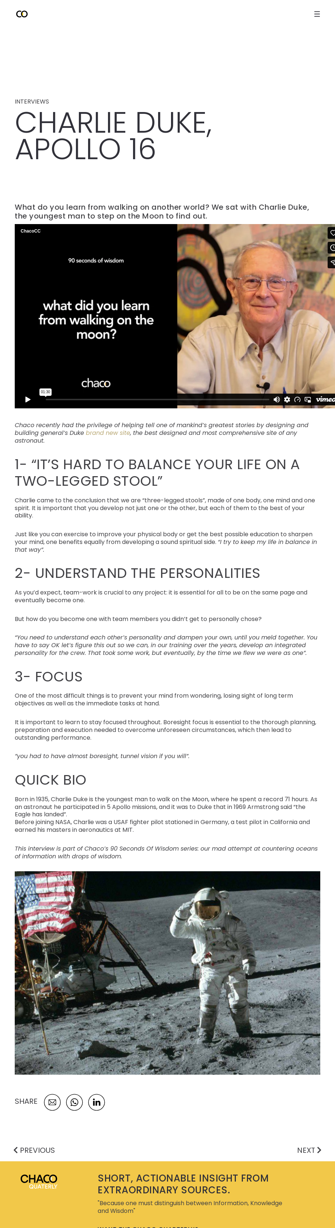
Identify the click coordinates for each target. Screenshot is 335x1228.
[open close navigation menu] (317, 14)
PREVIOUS (34, 1150)
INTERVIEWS (32, 101)
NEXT (309, 1150)
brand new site (108, 433)
